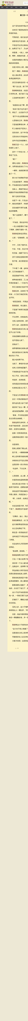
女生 (7, 7)
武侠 (21, 7)
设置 (14, 11)
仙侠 (26, 7)
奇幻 (16, 7)
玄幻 (12, 7)
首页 (2, 7)
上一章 (17, 648)
